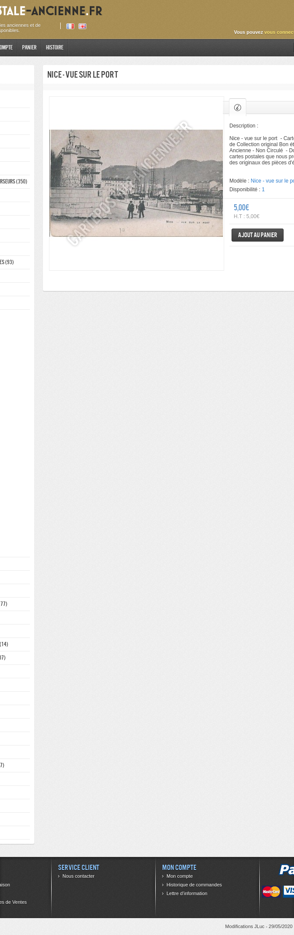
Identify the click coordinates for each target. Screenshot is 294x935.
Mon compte (180, 876)
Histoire (54, 47)
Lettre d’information (187, 893)
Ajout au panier (257, 235)
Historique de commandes (194, 884)
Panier (29, 47)
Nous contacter (78, 876)
